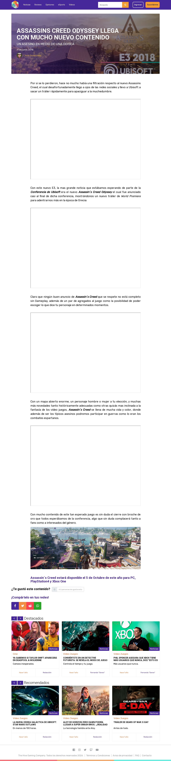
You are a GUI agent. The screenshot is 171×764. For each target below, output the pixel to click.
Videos (72, 5)
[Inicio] (15, 4)
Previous (14, 618)
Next (20, 618)
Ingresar (138, 5)
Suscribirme (152, 5)
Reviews (38, 5)
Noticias (26, 5)
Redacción (47, 673)
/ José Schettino (29, 55)
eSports (61, 5)
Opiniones (50, 5)
